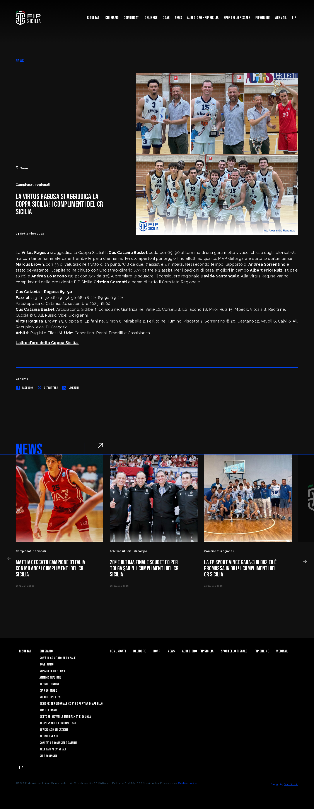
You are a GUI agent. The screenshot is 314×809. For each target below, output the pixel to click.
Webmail (281, 17)
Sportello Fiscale (237, 17)
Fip (294, 17)
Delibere (151, 17)
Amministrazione (50, 678)
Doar (166, 17)
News (178, 17)
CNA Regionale (48, 710)
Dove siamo (46, 664)
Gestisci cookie (187, 783)
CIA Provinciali (48, 756)
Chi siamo (112, 17)
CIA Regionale (48, 691)
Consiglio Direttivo (52, 671)
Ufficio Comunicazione (53, 730)
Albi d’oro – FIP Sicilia (203, 17)
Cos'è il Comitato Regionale (57, 658)
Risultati (93, 17)
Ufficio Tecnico (49, 684)
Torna (22, 168)
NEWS (20, 61)
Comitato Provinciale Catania (58, 743)
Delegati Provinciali (52, 749)
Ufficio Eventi (48, 736)
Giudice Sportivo (50, 697)
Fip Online (262, 17)
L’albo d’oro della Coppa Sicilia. (47, 342)
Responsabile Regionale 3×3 (57, 723)
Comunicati (132, 17)
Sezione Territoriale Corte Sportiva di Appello (71, 704)
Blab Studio (291, 784)
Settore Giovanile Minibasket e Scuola (65, 717)
